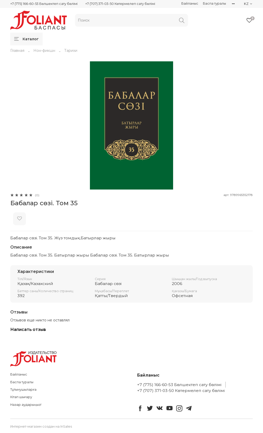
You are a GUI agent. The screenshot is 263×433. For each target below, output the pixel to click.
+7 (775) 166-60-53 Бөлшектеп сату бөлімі (44, 4)
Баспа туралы (214, 3)
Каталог (26, 39)
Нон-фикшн (44, 50)
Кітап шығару (21, 397)
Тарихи (70, 50)
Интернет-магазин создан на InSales (41, 426)
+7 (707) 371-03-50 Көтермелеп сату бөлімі (120, 4)
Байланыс (189, 3)
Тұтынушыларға (23, 389)
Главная (17, 50)
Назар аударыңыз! (25, 405)
